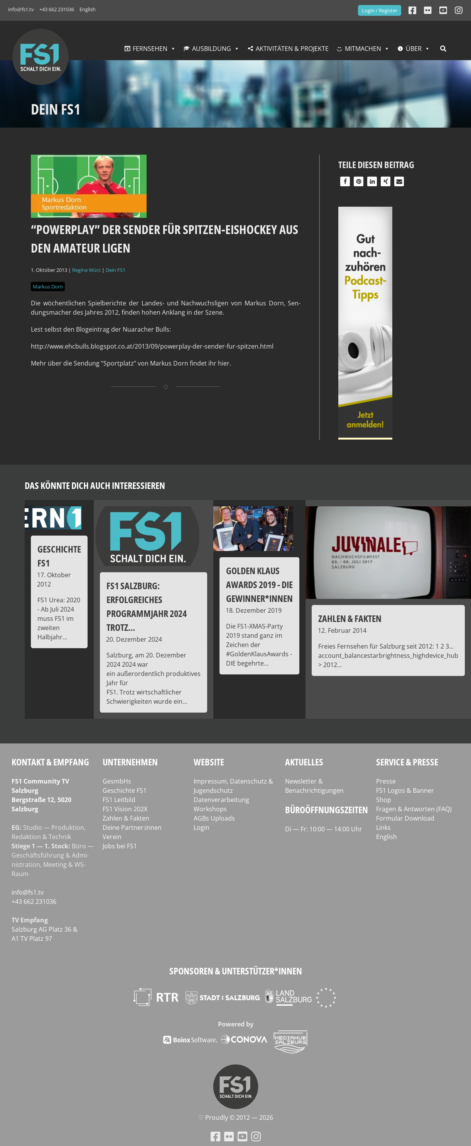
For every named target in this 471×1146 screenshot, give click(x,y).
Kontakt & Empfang (50, 761)
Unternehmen (130, 761)
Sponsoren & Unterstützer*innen (235, 970)
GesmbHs (117, 781)
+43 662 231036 (56, 9)
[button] (345, 181)
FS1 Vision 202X (125, 809)
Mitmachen (363, 48)
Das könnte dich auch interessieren (95, 485)
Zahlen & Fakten (126, 818)
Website (209, 761)
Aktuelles (304, 761)
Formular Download (405, 818)
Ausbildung (211, 48)
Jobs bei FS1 (120, 846)
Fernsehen (150, 48)
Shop (383, 799)
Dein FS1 (115, 269)
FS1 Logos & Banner (405, 790)
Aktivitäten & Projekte (292, 48)
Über (414, 48)
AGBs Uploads (214, 818)
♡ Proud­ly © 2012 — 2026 (235, 1117)
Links (383, 827)
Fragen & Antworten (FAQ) (414, 809)
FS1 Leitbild (119, 799)
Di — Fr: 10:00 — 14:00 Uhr (323, 829)
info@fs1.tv (21, 9)
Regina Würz (86, 269)
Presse (386, 781)
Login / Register (379, 10)
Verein (112, 837)
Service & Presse (407, 761)
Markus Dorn (48, 286)
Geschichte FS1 (125, 790)
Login (201, 827)
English (87, 9)
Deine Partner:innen (132, 827)
